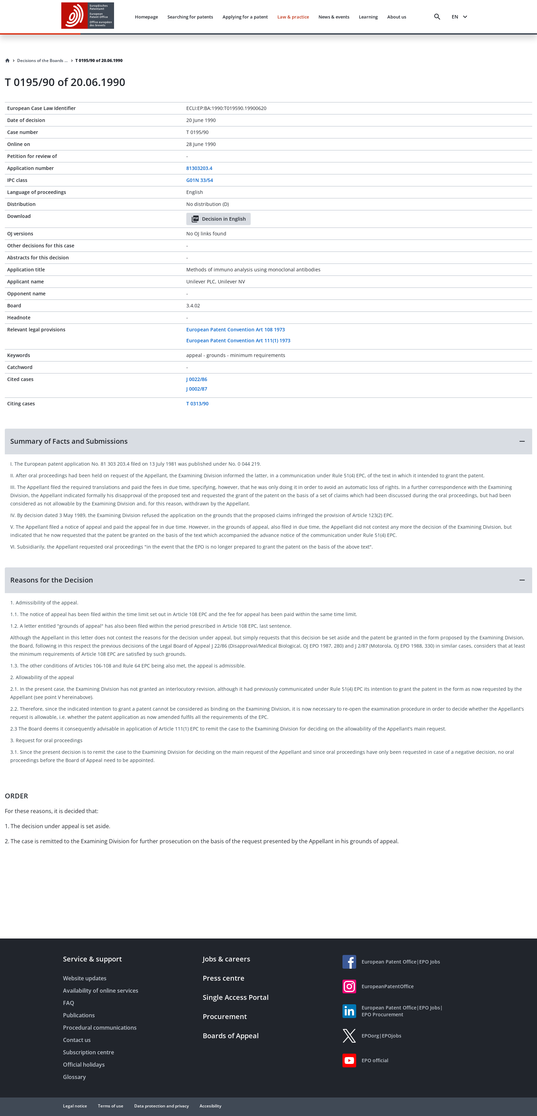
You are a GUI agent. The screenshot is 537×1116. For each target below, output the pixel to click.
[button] (268, 441)
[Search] (437, 16)
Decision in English (218, 219)
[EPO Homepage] (87, 16)
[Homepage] (7, 60)
